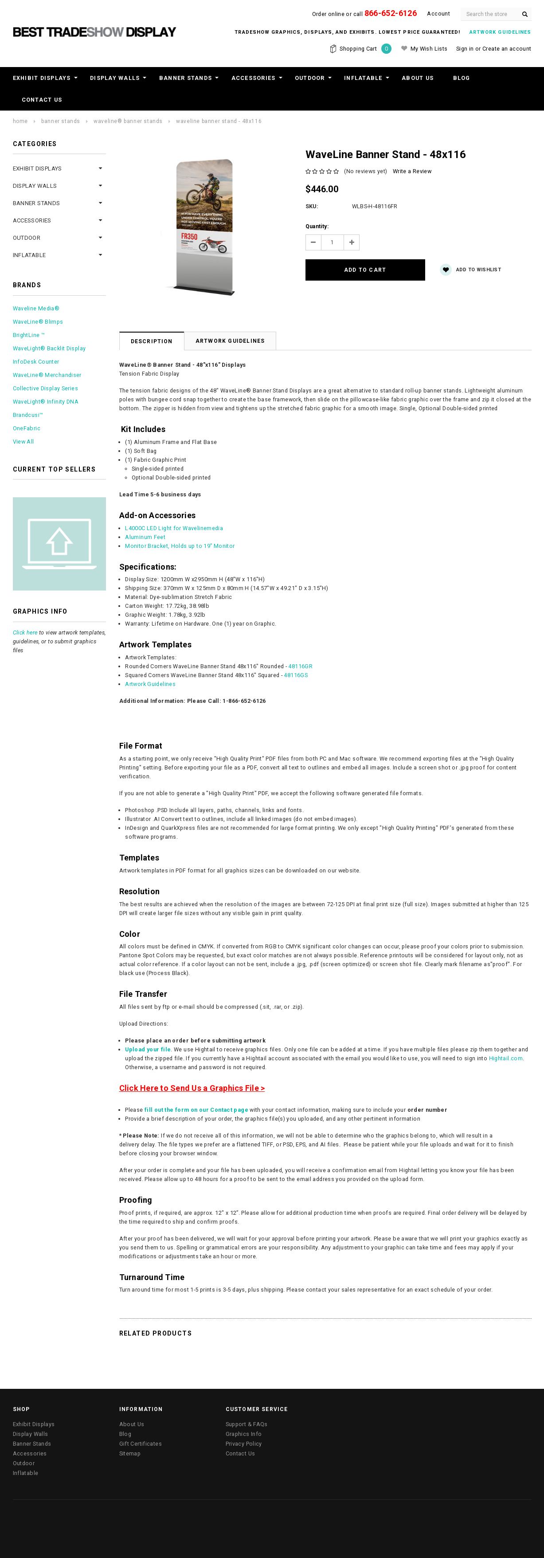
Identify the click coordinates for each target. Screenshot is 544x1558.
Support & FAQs (247, 1424)
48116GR (300, 666)
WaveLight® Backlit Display (49, 348)
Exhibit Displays (42, 78)
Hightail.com (506, 1058)
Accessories (253, 78)
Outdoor (310, 78)
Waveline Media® (36, 308)
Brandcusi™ (28, 415)
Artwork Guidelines (230, 341)
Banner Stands (185, 78)
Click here (25, 632)
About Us (418, 78)
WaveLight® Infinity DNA (46, 401)
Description (152, 341)
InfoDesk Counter (36, 361)
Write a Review (412, 171)
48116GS (296, 675)
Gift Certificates (140, 1443)
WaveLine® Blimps (38, 321)
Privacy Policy (244, 1443)
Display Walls (115, 78)
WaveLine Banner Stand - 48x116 (219, 121)
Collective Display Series (45, 388)
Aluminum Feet (145, 537)
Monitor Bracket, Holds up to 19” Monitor (180, 546)
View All (23, 441)
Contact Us (42, 99)
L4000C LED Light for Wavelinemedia (174, 528)
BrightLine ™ (29, 335)
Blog (461, 78)
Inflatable (363, 78)
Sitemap (130, 1453)
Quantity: (317, 226)
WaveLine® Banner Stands (128, 121)
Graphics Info (244, 1434)
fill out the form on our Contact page (196, 1109)
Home (20, 121)
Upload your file (148, 1049)
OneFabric (26, 428)
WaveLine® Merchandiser (47, 375)
